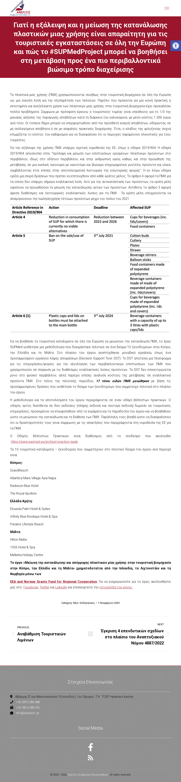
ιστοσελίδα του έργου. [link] (116, 587)
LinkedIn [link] (61, 587)
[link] (175, 45)
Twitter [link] (44, 587)
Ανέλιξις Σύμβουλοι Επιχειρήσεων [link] (88, 774)
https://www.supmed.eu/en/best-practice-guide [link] (44, 442)
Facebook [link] (30, 587)
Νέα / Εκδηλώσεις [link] (84, 602)
